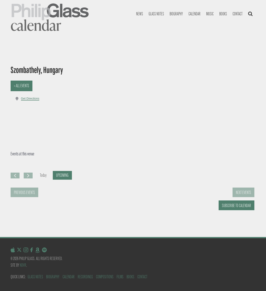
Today (43, 175)
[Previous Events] (15, 175)
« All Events (21, 85)
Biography (176, 13)
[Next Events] (28, 175)
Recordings (85, 276)
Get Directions (30, 98)
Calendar (194, 13)
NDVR (23, 265)
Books (223, 13)
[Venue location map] (193, 111)
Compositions (104, 276)
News (139, 13)
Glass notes (156, 13)
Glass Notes (35, 276)
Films (120, 276)
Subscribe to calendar (236, 205)
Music (210, 13)
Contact (238, 13)
